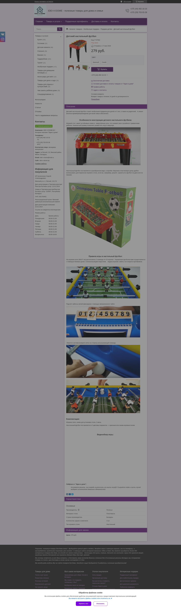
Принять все (83, 603)
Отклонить (100, 603)
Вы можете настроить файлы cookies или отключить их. (90, 598)
